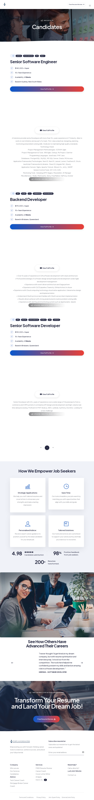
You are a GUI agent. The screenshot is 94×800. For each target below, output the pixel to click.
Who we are (14, 768)
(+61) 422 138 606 (74, 771)
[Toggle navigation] (90, 4)
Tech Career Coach (17, 780)
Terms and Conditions (26, 797)
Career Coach (41, 771)
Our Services (15, 771)
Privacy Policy (41, 797)
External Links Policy (68, 797)
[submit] (83, 752)
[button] (12, 662)
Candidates (14, 774)
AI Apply (39, 777)
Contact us (72, 775)
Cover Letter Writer (43, 774)
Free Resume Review (76, 4)
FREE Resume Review (44, 768)
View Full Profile (47, 89)
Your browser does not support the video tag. (47, 115)
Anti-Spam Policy (54, 797)
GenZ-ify (39, 780)
